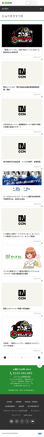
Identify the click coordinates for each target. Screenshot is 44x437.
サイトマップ (16, 415)
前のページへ (5, 357)
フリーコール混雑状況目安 (22, 376)
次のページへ (39, 357)
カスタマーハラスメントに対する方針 (15, 411)
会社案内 (9, 402)
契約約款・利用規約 (31, 402)
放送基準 (21, 406)
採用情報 (18, 402)
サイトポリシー (36, 411)
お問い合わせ (28, 415)
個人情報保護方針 (33, 406)
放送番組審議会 (10, 406)
